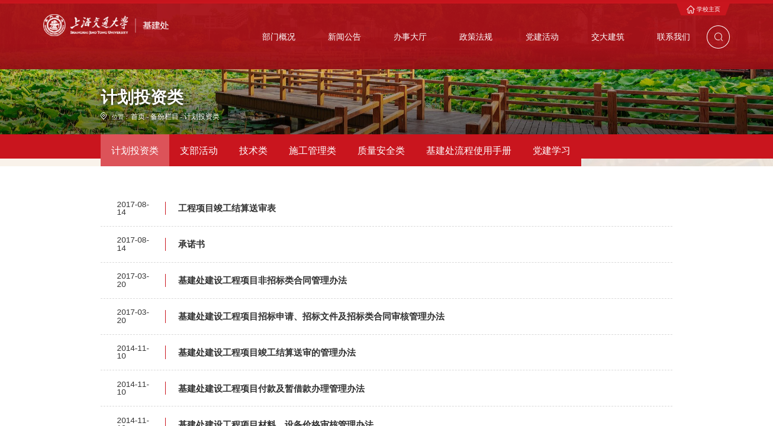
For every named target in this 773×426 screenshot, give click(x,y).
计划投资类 (192, 169)
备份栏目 (160, 169)
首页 (137, 169)
